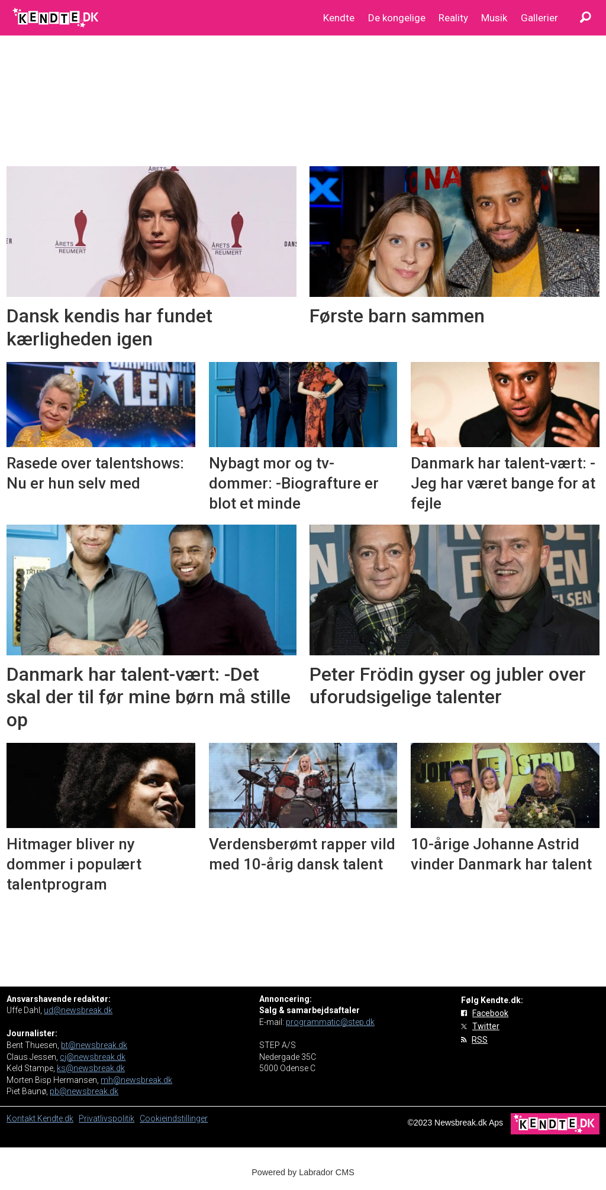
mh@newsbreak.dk (136, 1080)
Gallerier (539, 18)
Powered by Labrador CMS (303, 1172)
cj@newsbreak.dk (92, 1057)
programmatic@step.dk (330, 1022)
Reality (453, 18)
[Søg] (585, 17)
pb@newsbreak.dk (84, 1091)
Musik (494, 18)
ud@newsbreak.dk (78, 1010)
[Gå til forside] (56, 18)
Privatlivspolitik (106, 1118)
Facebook (490, 1013)
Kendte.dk (55, 1118)
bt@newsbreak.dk (94, 1045)
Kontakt (22, 1118)
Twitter (485, 1026)
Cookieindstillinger (174, 1118)
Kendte (338, 18)
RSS (480, 1040)
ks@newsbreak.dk (91, 1068)
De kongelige (397, 18)
